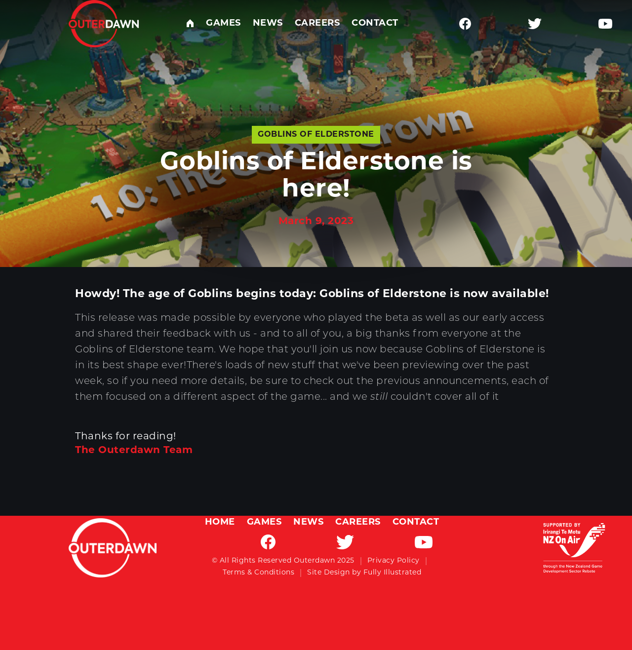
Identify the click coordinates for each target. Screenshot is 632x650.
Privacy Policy (393, 561)
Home (220, 522)
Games (223, 23)
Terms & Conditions (258, 572)
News (268, 23)
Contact (375, 23)
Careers (317, 23)
